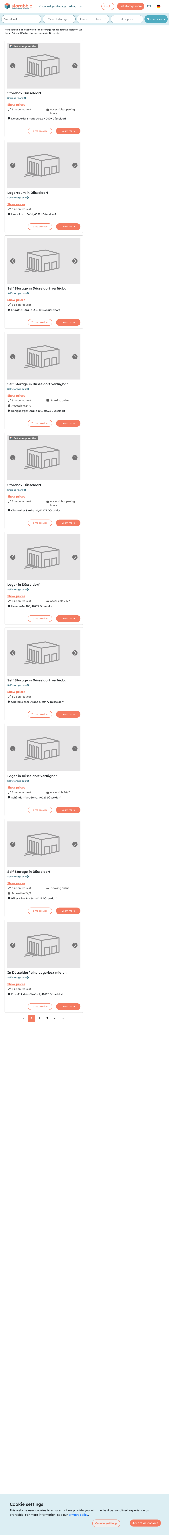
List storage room (131, 6)
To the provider (40, 130)
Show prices (16, 104)
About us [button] (76, 6)
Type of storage (58, 19)
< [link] (24, 1018)
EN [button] (149, 6)
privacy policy (78, 1515)
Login (107, 6)
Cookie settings (106, 1523)
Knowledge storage (52, 6)
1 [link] (31, 1018)
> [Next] (63, 1018)
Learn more (68, 130)
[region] (127, 780)
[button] (160, 6)
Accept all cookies (145, 1523)
